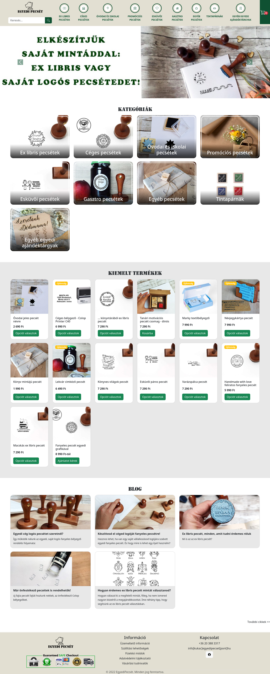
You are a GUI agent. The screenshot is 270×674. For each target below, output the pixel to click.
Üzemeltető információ (135, 643)
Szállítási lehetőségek (135, 648)
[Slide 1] (135, 94)
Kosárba (147, 333)
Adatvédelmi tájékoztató (135, 658)
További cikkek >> (258, 622)
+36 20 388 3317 (209, 643)
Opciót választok (26, 333)
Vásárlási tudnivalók (135, 663)
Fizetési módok (135, 653)
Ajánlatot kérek (67, 461)
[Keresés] (26, 20)
